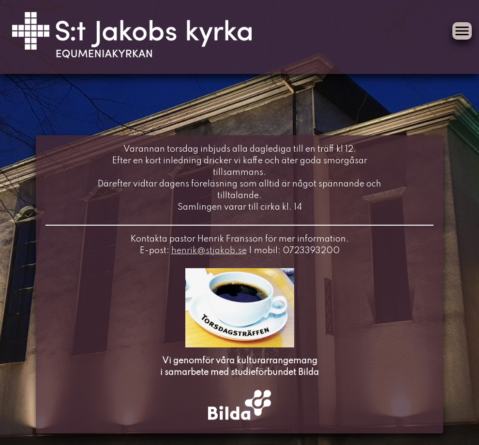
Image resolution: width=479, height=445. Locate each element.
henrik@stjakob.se (209, 250)
